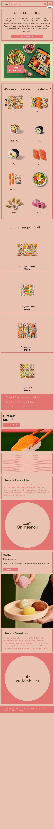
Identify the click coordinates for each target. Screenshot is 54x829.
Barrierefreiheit (41, 708)
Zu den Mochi (9, 569)
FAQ (4, 708)
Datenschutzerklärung (27, 708)
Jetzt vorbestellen (26, 36)
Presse (14, 710)
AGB (17, 708)
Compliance (6, 710)
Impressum (10, 708)
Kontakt (20, 710)
